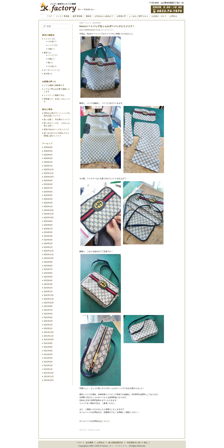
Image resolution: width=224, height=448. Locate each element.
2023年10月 (49, 258)
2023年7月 (48, 269)
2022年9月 (48, 306)
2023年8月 (48, 266)
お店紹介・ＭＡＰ (159, 16)
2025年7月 (48, 188)
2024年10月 (49, 217)
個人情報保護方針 (115, 442)
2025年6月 (48, 192)
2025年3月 (48, 199)
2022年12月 (49, 295)
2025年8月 (48, 184)
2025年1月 (48, 206)
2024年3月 (48, 240)
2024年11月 (49, 214)
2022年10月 (49, 303)
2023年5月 (48, 277)
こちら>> (106, 421)
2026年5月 (48, 151)
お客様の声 (121, 16)
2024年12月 (49, 210)
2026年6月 (48, 147)
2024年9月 (48, 221)
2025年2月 (48, 203)
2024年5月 (48, 232)
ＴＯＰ (49, 16)
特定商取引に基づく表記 (137, 442)
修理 (45, 53)
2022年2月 (48, 325)
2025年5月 (48, 195)
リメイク (91, 430)
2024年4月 (48, 236)
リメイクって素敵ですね (54, 95)
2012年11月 (49, 376)
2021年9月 (48, 343)
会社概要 (89, 442)
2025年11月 (49, 173)
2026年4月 (48, 155)
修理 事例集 (77, 16)
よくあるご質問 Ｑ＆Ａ (138, 16)
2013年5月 (48, 354)
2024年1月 (48, 247)
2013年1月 (48, 369)
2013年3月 (48, 362)
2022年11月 (49, 299)
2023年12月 (49, 251)
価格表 (88, 16)
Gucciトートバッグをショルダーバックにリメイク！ (107, 26)
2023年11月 (49, 254)
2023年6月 (48, 273)
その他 (51, 41)
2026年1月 (48, 166)
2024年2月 (48, 243)
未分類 (46, 74)
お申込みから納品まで (104, 16)
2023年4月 (48, 280)
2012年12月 (49, 373)
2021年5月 (48, 351)
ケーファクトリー (107, 30)
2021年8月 (48, 347)
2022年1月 (48, 328)
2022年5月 (48, 314)
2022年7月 (48, 310)
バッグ (97, 430)
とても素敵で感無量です (54, 85)
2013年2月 (48, 365)
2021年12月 (49, 332)
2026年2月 (48, 162)
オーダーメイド (50, 70)
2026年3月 (48, 158)
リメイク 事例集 (62, 16)
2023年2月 (48, 288)
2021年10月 (49, 339)
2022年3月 (48, 321)
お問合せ (173, 16)
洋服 (50, 49)
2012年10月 (49, 380)
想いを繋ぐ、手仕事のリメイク (57, 119)
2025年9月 (48, 180)
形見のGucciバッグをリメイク (56, 129)
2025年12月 (49, 169)
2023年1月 (48, 291)
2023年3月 (48, 284)
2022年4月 (48, 317)
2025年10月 (49, 177)
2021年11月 (49, 336)
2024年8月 (48, 225)
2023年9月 (48, 262)
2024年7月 (48, 229)
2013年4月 (48, 358)
